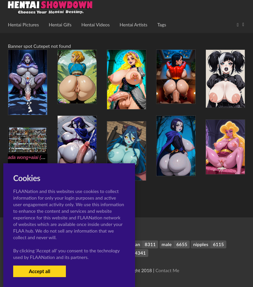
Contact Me (167, 270)
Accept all (39, 271)
